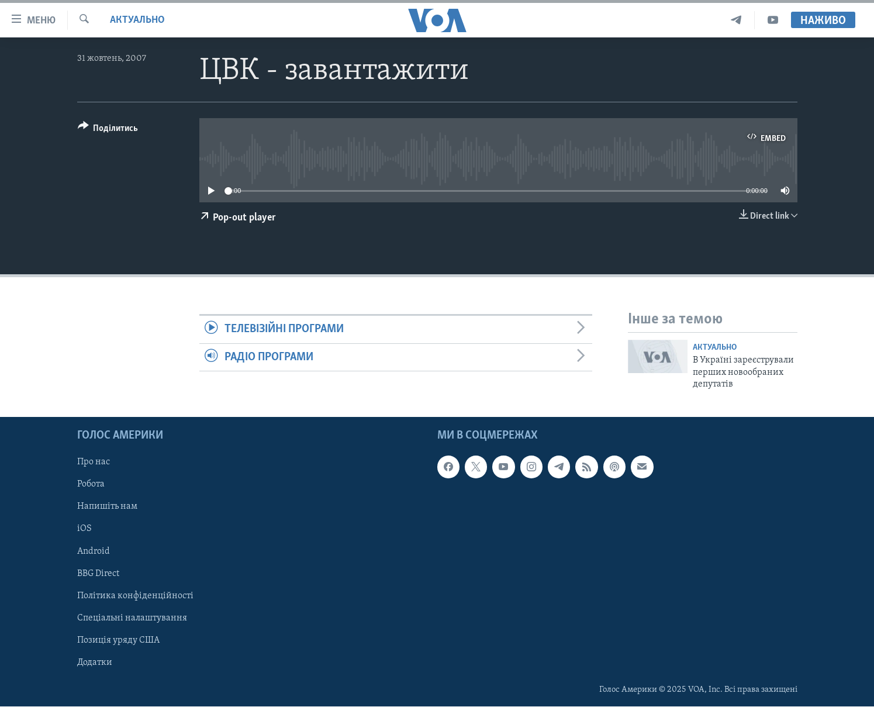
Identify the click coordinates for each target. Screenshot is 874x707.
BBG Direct (98, 573)
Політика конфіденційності (135, 596)
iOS (84, 529)
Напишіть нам (107, 507)
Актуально (137, 20)
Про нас (93, 462)
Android (93, 551)
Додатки (94, 662)
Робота (91, 484)
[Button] (108, 130)
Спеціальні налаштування (132, 618)
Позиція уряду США (118, 640)
